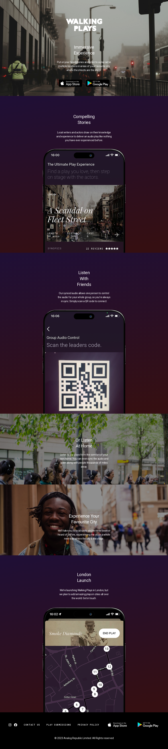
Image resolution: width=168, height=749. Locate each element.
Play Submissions (58, 724)
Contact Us (32, 724)
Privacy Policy (88, 724)
